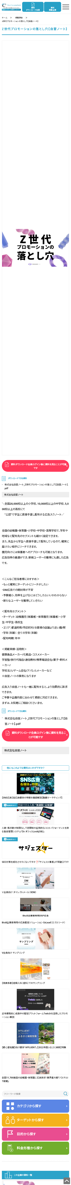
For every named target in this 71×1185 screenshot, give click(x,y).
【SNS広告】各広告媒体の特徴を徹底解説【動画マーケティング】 (32, 797)
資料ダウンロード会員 (33, 9)
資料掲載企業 (52, 9)
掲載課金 (19, 17)
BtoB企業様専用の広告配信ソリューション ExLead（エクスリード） (33, 922)
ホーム (4, 17)
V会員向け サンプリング (13, 952)
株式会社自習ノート (13, 494)
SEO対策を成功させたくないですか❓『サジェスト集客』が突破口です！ (35, 862)
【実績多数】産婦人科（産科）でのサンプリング (23, 983)
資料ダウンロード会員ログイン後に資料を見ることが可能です (38, 466)
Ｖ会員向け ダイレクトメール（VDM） (19, 892)
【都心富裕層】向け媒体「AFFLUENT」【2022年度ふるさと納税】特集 (34, 1047)
